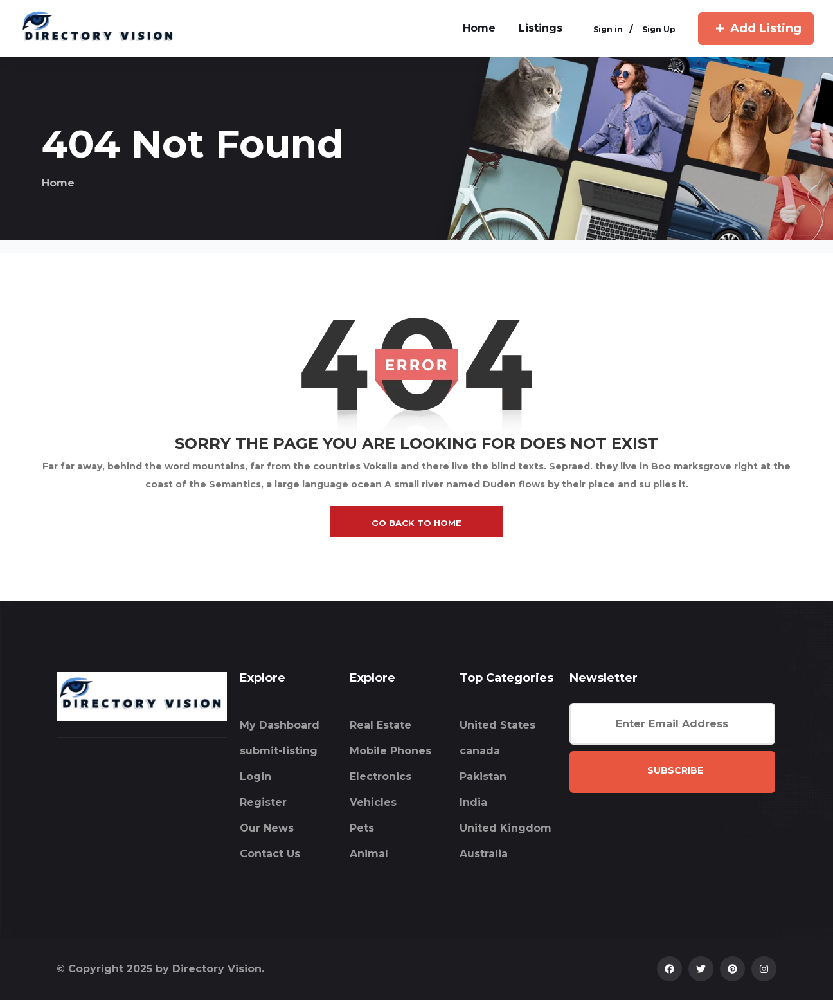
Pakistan (483, 776)
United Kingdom (505, 828)
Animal (369, 854)
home (479, 28)
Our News (267, 828)
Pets (362, 828)
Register (263, 802)
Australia (484, 854)
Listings (540, 28)
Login (255, 776)
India (473, 802)
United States (497, 725)
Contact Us (270, 854)
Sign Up (659, 30)
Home (58, 183)
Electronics (380, 776)
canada (480, 751)
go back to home (416, 523)
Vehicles (373, 802)
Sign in (608, 30)
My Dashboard (279, 725)
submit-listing (279, 751)
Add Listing (756, 28)
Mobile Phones (390, 751)
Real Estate (380, 725)
